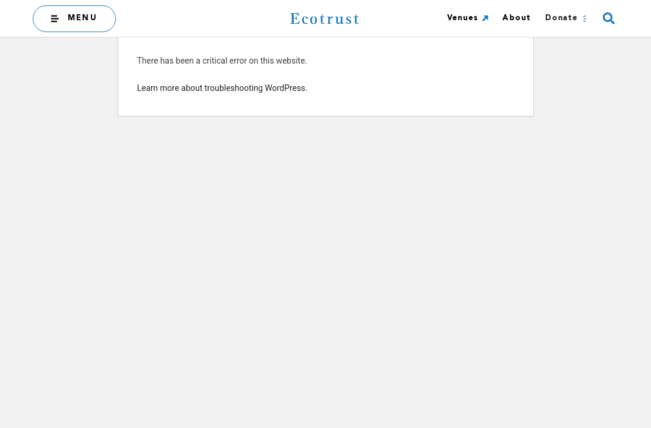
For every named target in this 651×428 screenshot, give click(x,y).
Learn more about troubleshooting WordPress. (222, 88)
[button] (608, 19)
